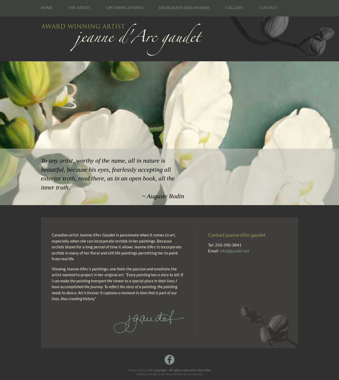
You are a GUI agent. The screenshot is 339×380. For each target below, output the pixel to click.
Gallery (234, 8)
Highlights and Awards (184, 8)
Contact (268, 8)
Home (47, 8)
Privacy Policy (137, 370)
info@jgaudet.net (234, 250)
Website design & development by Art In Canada (169, 374)
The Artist (79, 8)
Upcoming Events (124, 8)
